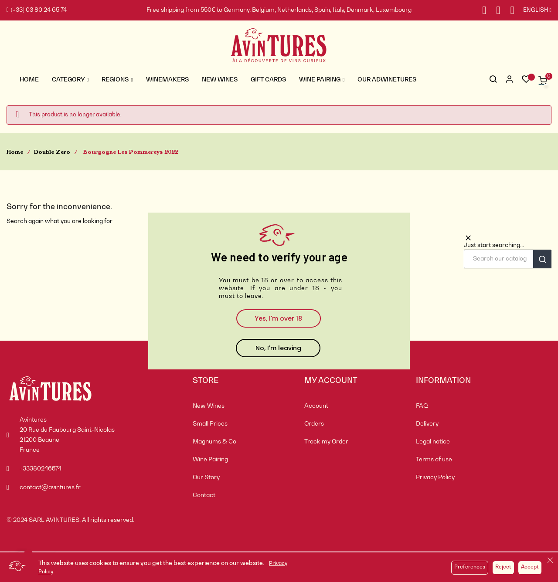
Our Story (206, 477)
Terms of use (434, 460)
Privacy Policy (435, 477)
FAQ (422, 406)
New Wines (209, 406)
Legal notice (433, 442)
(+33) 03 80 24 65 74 (37, 10)
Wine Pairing (210, 460)
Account (316, 406)
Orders (314, 424)
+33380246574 (40, 469)
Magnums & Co (214, 442)
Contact (204, 495)
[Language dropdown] (532, 10)
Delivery (427, 424)
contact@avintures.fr (50, 487)
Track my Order (326, 442)
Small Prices (210, 424)
